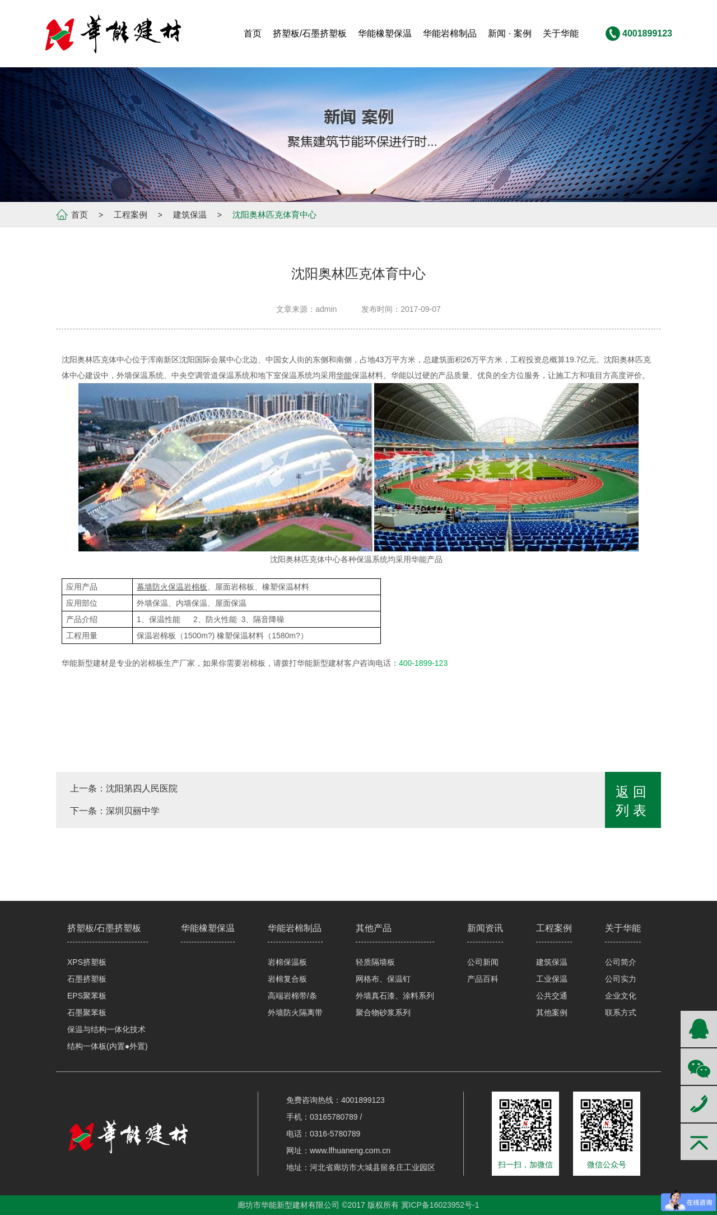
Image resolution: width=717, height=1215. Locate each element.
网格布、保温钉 (383, 978)
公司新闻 (483, 962)
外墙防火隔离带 (295, 1012)
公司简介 (620, 962)
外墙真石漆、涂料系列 (395, 995)
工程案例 (130, 214)
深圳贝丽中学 (133, 811)
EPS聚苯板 (86, 995)
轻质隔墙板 (375, 962)
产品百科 (483, 978)
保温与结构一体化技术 (106, 1029)
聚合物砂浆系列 (383, 1012)
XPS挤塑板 (86, 962)
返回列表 (633, 801)
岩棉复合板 (287, 978)
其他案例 (551, 1012)
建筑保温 (190, 214)
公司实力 (620, 978)
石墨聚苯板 (86, 1012)
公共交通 (551, 995)
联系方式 (620, 1012)
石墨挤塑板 (86, 978)
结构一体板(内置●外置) (107, 1046)
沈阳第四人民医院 (142, 788)
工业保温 (551, 978)
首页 (79, 214)
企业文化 (620, 995)
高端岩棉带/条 (292, 995)
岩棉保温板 (287, 962)
